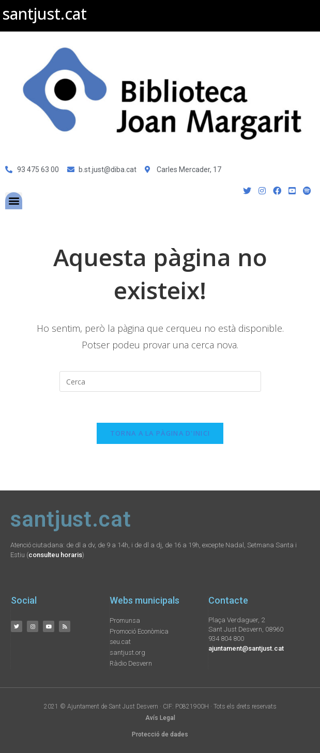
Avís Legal (160, 717)
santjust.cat (45, 13)
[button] (13, 200)
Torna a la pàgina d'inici (160, 433)
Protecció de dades (160, 734)
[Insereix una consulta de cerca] (160, 381)
